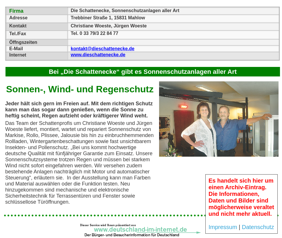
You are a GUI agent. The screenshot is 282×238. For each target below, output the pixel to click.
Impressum (223, 227)
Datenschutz (258, 227)
